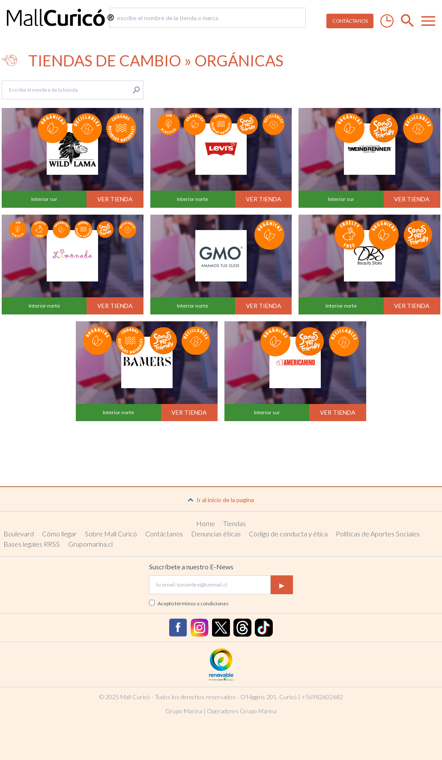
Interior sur (44, 199)
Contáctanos (164, 534)
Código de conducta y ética (288, 534)
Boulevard (18, 534)
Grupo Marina (183, 711)
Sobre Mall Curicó (111, 534)
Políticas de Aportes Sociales (378, 534)
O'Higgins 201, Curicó (268, 696)
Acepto (193, 603)
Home (205, 523)
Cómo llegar (59, 534)
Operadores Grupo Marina (242, 711)
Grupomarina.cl (90, 544)
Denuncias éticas (216, 534)
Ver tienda (115, 199)
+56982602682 (322, 696)
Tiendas (234, 523)
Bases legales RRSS (31, 544)
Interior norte (192, 199)
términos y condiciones (202, 603)
